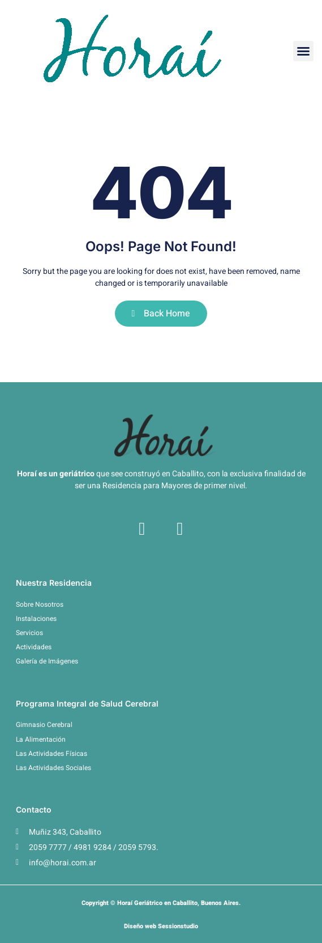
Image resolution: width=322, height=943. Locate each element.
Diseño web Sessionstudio (161, 926)
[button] (303, 51)
